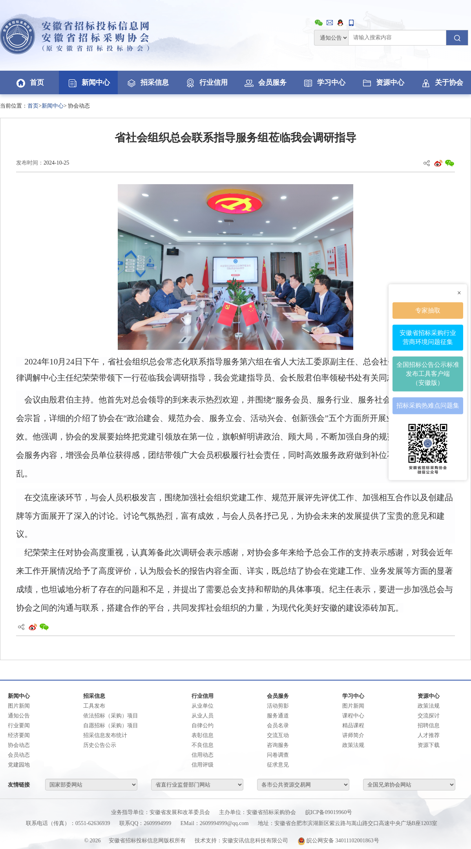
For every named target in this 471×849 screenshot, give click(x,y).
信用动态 (203, 755)
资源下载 (429, 745)
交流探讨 (429, 716)
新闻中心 (88, 82)
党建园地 (19, 765)
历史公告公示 (99, 745)
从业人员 (203, 716)
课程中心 (353, 716)
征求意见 (278, 765)
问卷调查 (278, 755)
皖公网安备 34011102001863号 (338, 841)
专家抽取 (427, 310)
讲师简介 (353, 735)
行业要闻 (19, 725)
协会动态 (19, 745)
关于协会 (441, 82)
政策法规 (353, 745)
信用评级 (203, 765)
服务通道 (278, 716)
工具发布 (94, 706)
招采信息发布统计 (105, 735)
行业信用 (206, 82)
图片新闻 (19, 706)
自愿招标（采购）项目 (110, 725)
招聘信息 (429, 725)
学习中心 (323, 82)
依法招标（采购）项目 (110, 716)
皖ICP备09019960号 (328, 812)
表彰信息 (203, 735)
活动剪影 (278, 706)
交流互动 (278, 735)
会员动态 (19, 755)
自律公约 (203, 725)
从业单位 (203, 706)
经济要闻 (19, 735)
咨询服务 (278, 745)
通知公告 (19, 716)
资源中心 (382, 82)
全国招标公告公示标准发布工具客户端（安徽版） (427, 373)
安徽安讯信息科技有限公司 (255, 841)
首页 (29, 82)
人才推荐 (429, 735)
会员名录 (278, 725)
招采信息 (147, 82)
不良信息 (203, 745)
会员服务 (265, 82)
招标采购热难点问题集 (427, 405)
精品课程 (353, 725)
